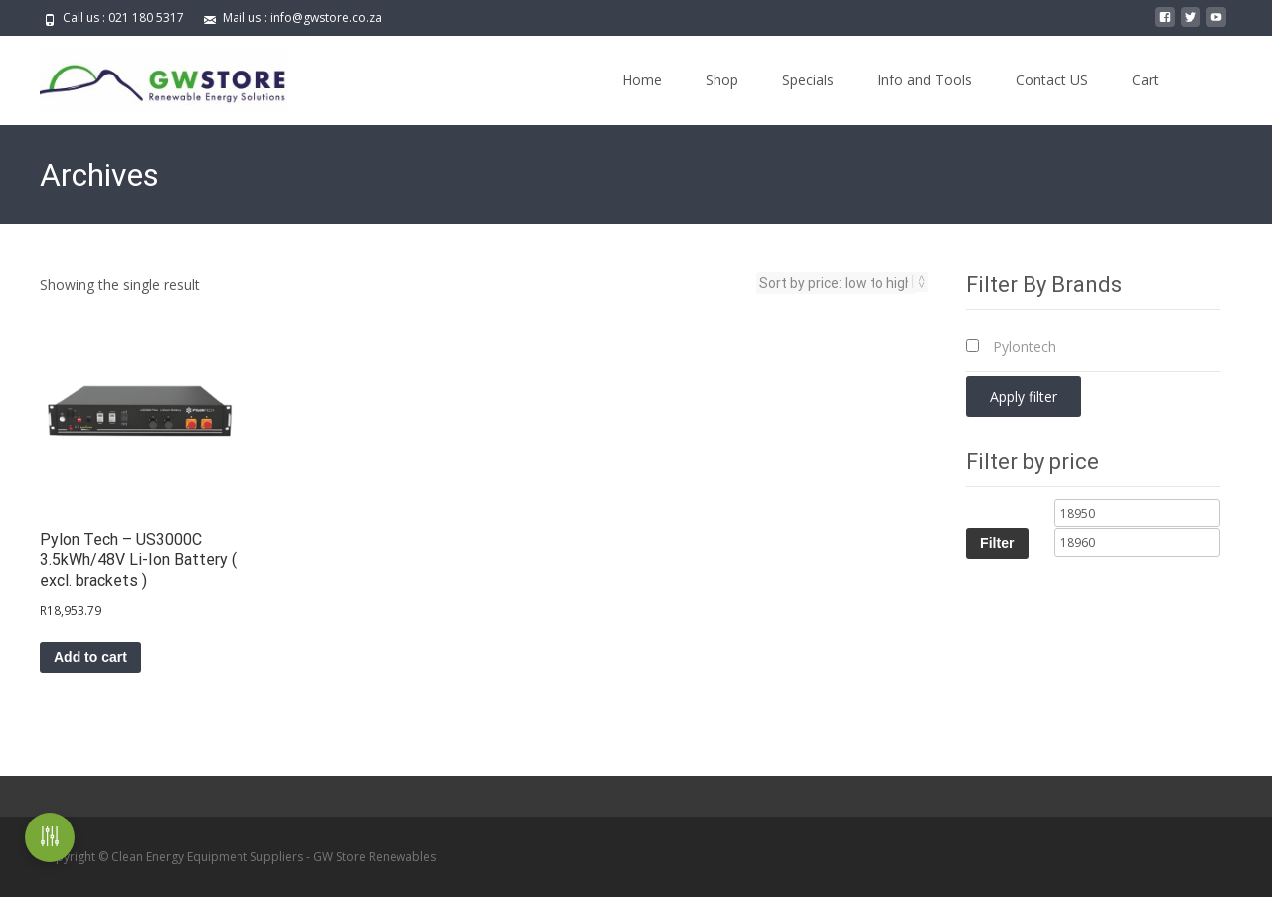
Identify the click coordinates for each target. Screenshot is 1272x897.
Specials (808, 80)
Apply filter (1023, 396)
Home (642, 80)
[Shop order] (836, 283)
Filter (997, 543)
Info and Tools (924, 80)
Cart (1145, 80)
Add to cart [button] (90, 657)
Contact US (1052, 80)
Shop (722, 80)
